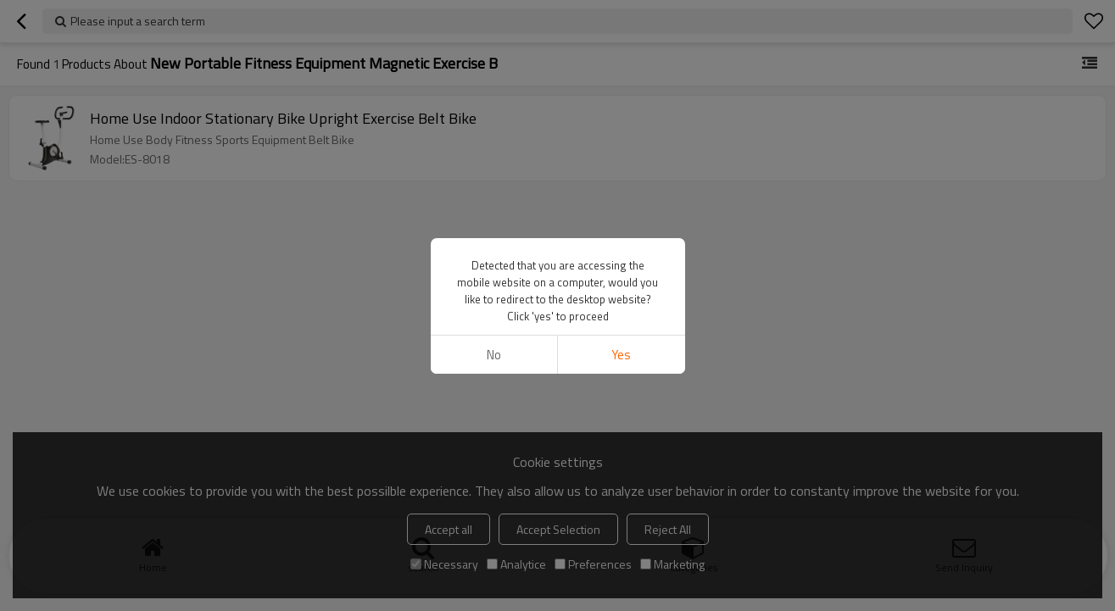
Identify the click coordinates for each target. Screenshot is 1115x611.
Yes (621, 354)
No (494, 354)
